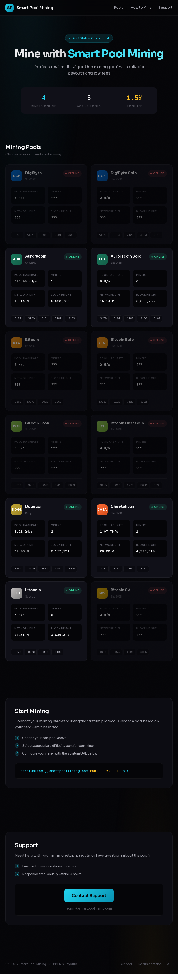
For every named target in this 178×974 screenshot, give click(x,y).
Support (166, 7)
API (170, 964)
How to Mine (141, 7)
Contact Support (89, 895)
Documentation (150, 964)
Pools (118, 7)
